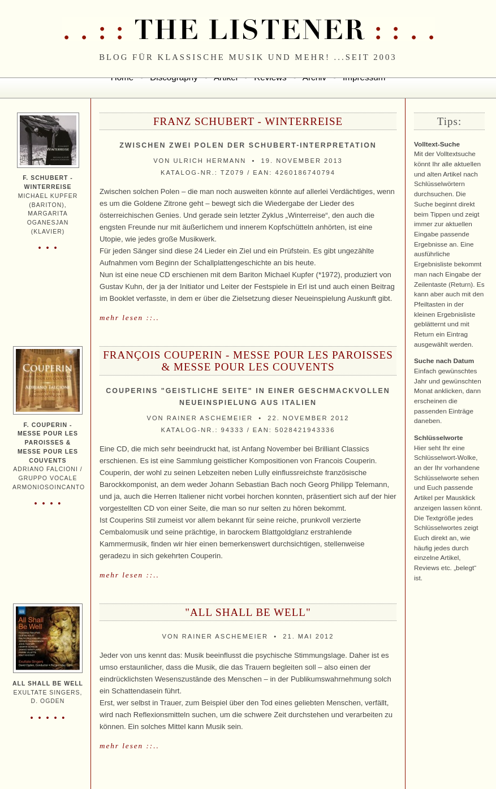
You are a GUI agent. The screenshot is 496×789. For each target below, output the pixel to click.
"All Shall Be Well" (247, 612)
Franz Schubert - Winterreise (248, 121)
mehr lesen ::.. (129, 317)
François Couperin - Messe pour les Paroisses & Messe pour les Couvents (248, 361)
